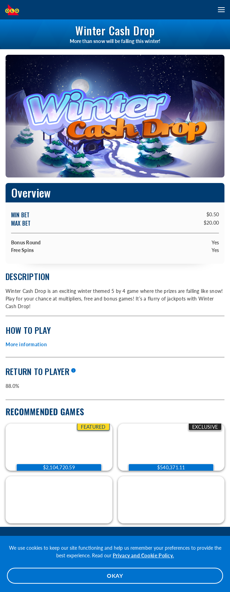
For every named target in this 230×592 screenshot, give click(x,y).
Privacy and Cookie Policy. (143, 555)
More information (26, 344)
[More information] (73, 371)
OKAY (115, 575)
